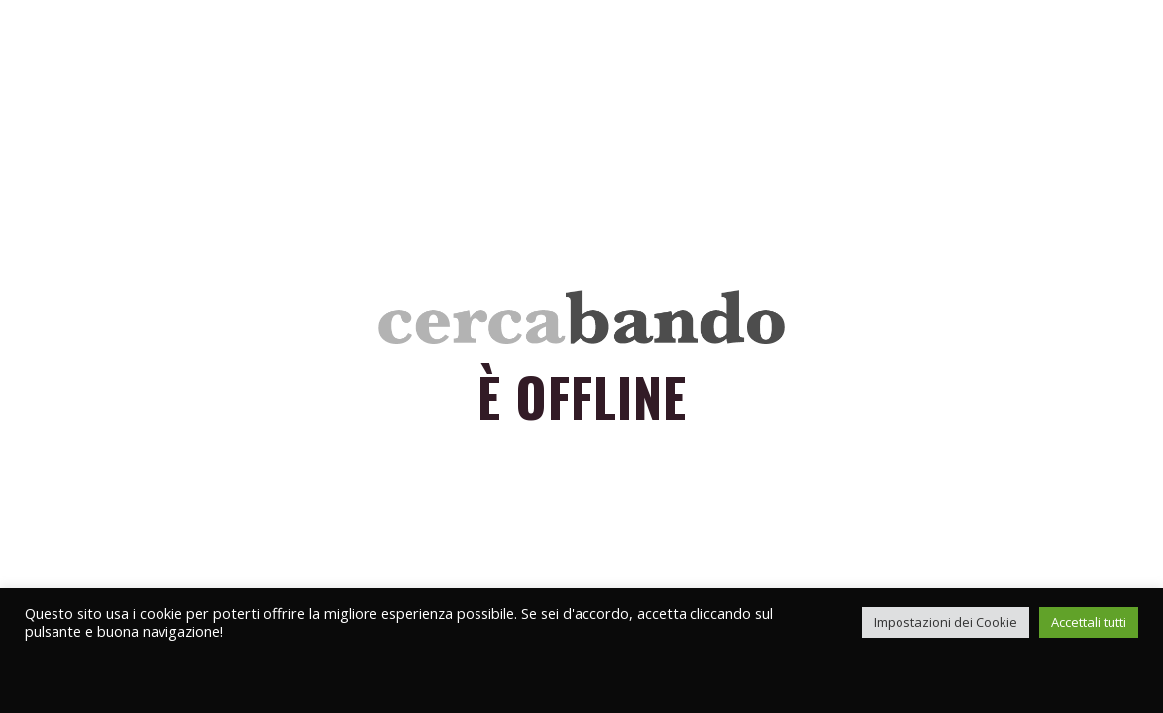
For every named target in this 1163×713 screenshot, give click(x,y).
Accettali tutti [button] (1088, 622)
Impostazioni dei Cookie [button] (945, 622)
